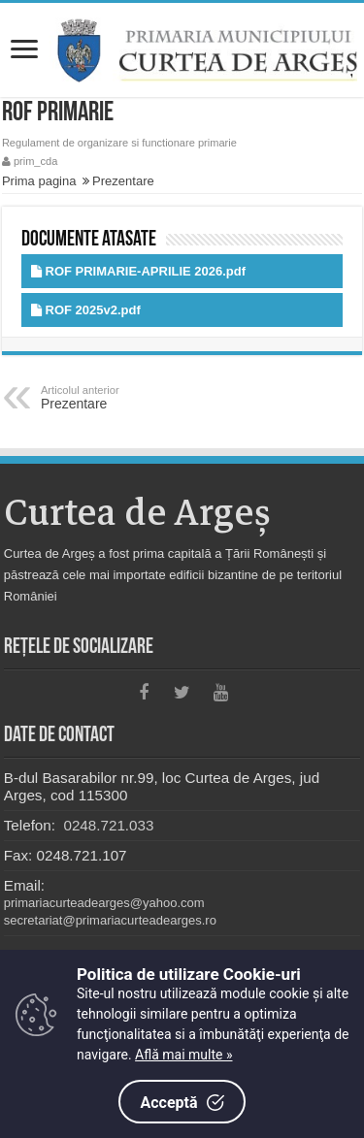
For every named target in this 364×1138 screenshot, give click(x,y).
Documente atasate (88, 240)
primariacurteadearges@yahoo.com (104, 902)
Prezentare (123, 181)
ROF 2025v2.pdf (93, 310)
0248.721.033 (106, 825)
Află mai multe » (183, 1054)
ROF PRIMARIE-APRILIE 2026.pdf (146, 271)
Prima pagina (39, 181)
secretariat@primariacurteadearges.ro (110, 920)
